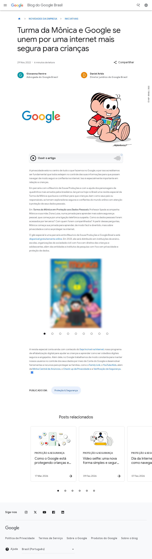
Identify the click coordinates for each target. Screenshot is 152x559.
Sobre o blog (129, 538)
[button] (124, 62)
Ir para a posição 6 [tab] (84, 334)
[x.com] (35, 512)
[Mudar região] (48, 549)
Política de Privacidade (20, 538)
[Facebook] (53, 512)
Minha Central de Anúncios (46, 368)
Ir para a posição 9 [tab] (107, 334)
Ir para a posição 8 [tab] (99, 334)
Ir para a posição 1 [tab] (44, 334)
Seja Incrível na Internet (92, 349)
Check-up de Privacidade (76, 368)
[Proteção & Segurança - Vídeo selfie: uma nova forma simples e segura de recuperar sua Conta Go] (100, 453)
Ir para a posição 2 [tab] (52, 334)
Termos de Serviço (51, 538)
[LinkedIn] (63, 512)
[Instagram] (26, 512)
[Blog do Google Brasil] (19, 19)
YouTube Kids (109, 364)
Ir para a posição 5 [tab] (76, 334)
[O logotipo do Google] (12, 528)
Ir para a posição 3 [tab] (60, 334)
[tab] (58, 490)
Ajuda (11, 549)
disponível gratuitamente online (45, 238)
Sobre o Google (77, 538)
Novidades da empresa (43, 18)
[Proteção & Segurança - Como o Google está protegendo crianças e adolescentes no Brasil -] (51, 453)
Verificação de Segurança (107, 368)
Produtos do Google (104, 538)
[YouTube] (44, 512)
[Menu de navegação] (5, 5)
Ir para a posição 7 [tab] (92, 334)
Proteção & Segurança (66, 390)
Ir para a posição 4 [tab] (68, 334)
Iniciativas (71, 18)
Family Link (94, 364)
